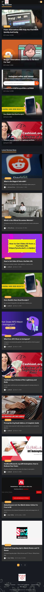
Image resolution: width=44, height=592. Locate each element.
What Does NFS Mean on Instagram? (17, 339)
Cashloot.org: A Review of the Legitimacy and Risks (19, 140)
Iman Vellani (11, 515)
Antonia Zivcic (11, 187)
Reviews (7, 26)
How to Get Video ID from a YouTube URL (18, 261)
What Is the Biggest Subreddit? (15, 181)
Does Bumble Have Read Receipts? (14, 114)
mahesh (10, 267)
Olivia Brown (11, 228)
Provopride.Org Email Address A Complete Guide (21, 423)
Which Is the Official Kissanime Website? (19, 220)
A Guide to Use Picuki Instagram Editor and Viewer (19, 88)
